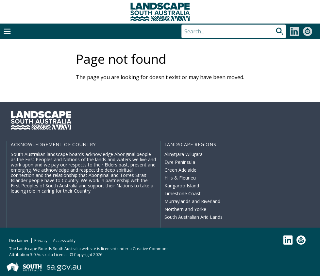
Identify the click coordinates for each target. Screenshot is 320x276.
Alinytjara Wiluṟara (183, 154)
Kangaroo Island (181, 185)
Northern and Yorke (185, 209)
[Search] (233, 31)
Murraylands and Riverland (192, 201)
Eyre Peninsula (179, 162)
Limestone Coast (182, 193)
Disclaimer (19, 240)
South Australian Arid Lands (193, 217)
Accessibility (64, 240)
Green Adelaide (180, 170)
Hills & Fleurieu (180, 178)
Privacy (40, 240)
